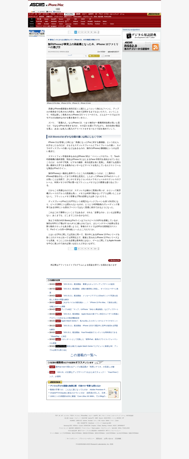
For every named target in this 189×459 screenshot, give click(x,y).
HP (90, 19)
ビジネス (46, 14)
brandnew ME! (68, 26)
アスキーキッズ (33, 16)
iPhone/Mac (55, 5)
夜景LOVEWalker (100, 433)
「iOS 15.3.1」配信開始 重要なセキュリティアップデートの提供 (88, 284)
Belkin (105, 21)
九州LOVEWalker (111, 433)
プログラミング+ (88, 16)
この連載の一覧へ (83, 355)
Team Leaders (96, 428)
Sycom (61, 19)
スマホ (106, 14)
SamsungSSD (67, 21)
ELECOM (39, 21)
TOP (56, 415)
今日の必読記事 (72, 430)
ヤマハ (105, 24)
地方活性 (100, 16)
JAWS (39, 24)
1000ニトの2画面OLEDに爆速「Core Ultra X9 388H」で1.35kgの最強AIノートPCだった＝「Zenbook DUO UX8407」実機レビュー (105, 396)
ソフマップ (61, 26)
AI (36, 14)
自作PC (91, 14)
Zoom (112, 24)
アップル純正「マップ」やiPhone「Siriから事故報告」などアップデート (90, 309)
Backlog (90, 24)
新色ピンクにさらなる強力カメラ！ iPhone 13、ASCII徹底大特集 (72, 40)
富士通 (39, 19)
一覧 (85, 56)
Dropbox (76, 23)
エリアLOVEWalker (65, 433)
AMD (46, 21)
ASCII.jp (36, 4)
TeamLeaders (77, 16)
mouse (46, 19)
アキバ (101, 14)
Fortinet (97, 24)
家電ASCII (49, 16)
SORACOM (87, 425)
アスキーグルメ (58, 16)
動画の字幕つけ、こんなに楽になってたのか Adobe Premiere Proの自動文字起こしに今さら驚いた (92, 389)
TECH (53, 14)
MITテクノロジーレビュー (113, 430)
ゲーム (122, 14)
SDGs (95, 16)
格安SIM (41, 16)
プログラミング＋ (106, 428)
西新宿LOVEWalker (88, 433)
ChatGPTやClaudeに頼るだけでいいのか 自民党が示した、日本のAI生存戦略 (83, 393)
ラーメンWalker (54, 433)
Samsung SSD (68, 425)
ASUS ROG (54, 21)
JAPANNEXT (54, 26)
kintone (54, 24)
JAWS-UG (79, 420)
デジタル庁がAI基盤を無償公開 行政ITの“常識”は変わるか (75, 386)
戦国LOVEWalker (133, 433)
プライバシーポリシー (86, 438)
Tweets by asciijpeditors (131, 30)
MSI (76, 19)
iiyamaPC (53, 19)
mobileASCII (101, 430)
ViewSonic (97, 21)
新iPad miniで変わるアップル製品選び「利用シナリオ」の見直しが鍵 (85, 367)
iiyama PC (91, 418)
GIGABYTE (61, 21)
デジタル (60, 14)
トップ (31, 14)
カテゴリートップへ (113, 260)
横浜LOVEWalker (77, 433)
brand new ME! (107, 423)
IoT (40, 14)
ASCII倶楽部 (154, 14)
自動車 (78, 14)
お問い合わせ (108, 438)
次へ (95, 32)
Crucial (83, 21)
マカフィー (39, 26)
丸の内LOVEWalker (122, 433)
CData (83, 24)
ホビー (84, 14)
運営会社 (99, 438)
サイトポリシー (72, 438)
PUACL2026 (107, 16)
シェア (70, 55)
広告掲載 (118, 438)
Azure (61, 24)
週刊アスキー (68, 16)
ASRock (75, 21)
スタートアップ (114, 14)
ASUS (83, 19)
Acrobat (46, 24)
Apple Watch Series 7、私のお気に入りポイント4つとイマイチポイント (89, 321)
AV (96, 14)
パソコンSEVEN (68, 19)
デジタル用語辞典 (92, 430)
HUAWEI (90, 21)
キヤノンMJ (46, 26)
